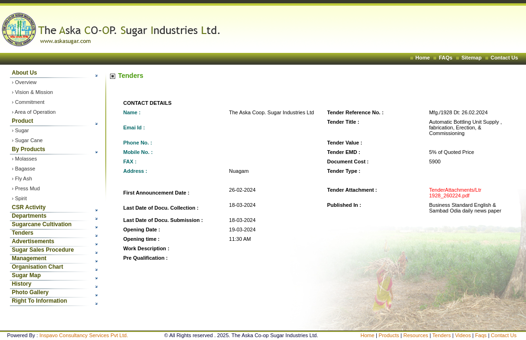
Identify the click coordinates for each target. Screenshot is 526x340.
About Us (24, 72)
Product (22, 121)
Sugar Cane (29, 140)
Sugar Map (26, 275)
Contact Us (504, 57)
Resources (415, 335)
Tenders (23, 233)
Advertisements (33, 241)
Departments (29, 215)
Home (423, 57)
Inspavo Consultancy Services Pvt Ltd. (83, 335)
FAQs (445, 57)
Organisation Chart (37, 267)
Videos (464, 335)
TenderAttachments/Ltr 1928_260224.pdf (455, 192)
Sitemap (471, 57)
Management (29, 258)
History (21, 283)
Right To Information (39, 301)
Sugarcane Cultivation (42, 224)
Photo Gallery (30, 292)
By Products (28, 149)
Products (389, 335)
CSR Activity (29, 207)
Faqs (481, 335)
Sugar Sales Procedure (43, 249)
